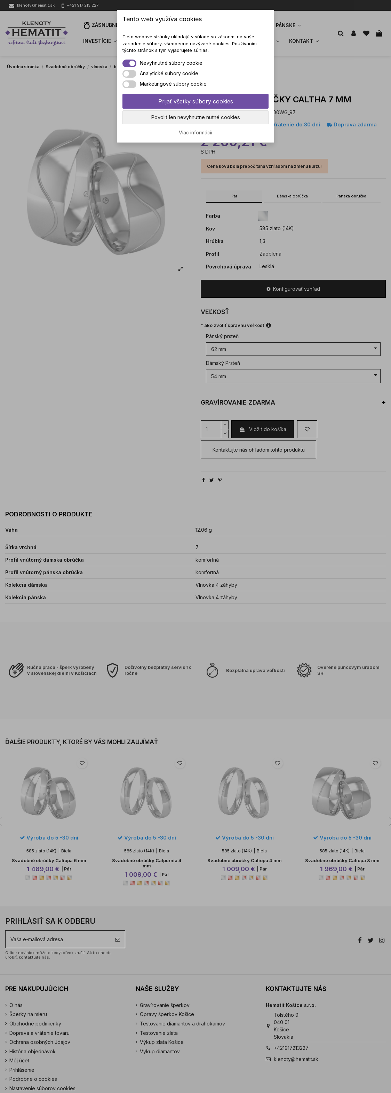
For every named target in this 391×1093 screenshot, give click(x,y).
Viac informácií (195, 132)
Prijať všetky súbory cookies (195, 101)
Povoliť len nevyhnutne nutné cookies (195, 117)
